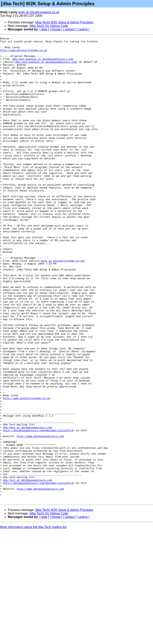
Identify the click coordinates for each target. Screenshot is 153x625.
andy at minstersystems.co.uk (38, 12)
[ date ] (44, 29)
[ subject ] (69, 29)
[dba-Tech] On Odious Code (48, 25)
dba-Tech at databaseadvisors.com (27, 505)
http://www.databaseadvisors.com (40, 516)
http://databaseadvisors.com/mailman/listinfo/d (38, 509)
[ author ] (83, 29)
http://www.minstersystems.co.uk (23, 53)
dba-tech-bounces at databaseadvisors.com (42, 63)
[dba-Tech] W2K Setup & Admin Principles (64, 22)
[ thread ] (56, 29)
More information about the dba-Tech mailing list (33, 620)
